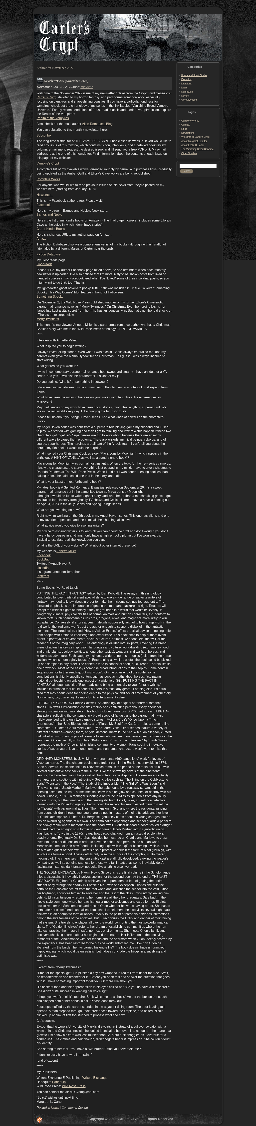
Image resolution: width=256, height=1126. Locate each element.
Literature (186, 83)
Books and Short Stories (194, 75)
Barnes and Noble (49, 214)
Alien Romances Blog (97, 124)
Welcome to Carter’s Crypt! (195, 137)
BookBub (43, 559)
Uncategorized (189, 99)
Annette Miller (66, 551)
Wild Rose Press (73, 1086)
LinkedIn (43, 567)
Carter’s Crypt (46, 97)
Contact (185, 124)
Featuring (186, 79)
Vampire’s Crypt (48, 163)
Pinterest (43, 576)
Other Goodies (189, 153)
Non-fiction (187, 91)
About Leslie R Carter (192, 145)
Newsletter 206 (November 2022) (66, 80)
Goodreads (44, 264)
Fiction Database (49, 254)
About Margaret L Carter (194, 141)
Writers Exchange (94, 1077)
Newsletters (45, 194)
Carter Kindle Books (51, 228)
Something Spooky (50, 296)
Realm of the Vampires (53, 118)
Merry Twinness (48, 319)
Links (184, 129)
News (55, 1107)
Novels (185, 95)
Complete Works (48, 179)
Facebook (44, 204)
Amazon (42, 238)
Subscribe (44, 135)
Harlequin (58, 1082)
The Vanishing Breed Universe (197, 149)
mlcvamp (86, 87)
